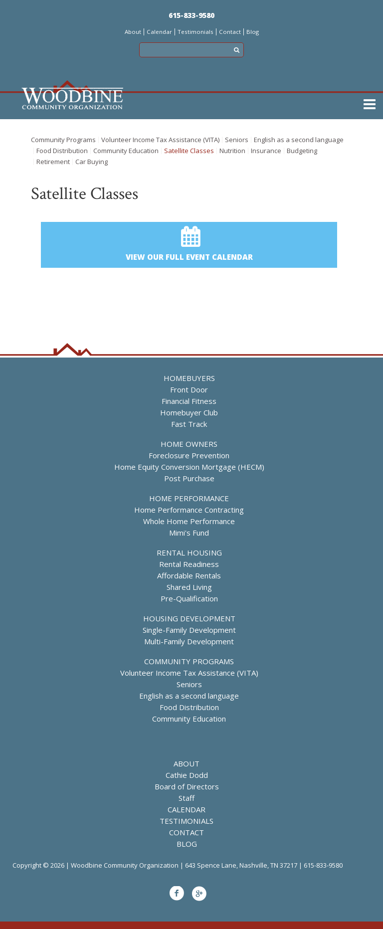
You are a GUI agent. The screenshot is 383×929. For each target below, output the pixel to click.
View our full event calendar (189, 257)
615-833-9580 (191, 15)
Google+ (199, 893)
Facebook (176, 893)
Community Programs (63, 140)
